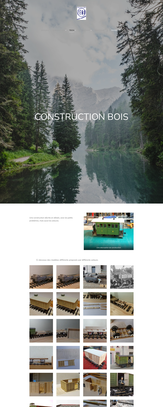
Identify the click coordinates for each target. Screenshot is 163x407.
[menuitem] (44, 30)
